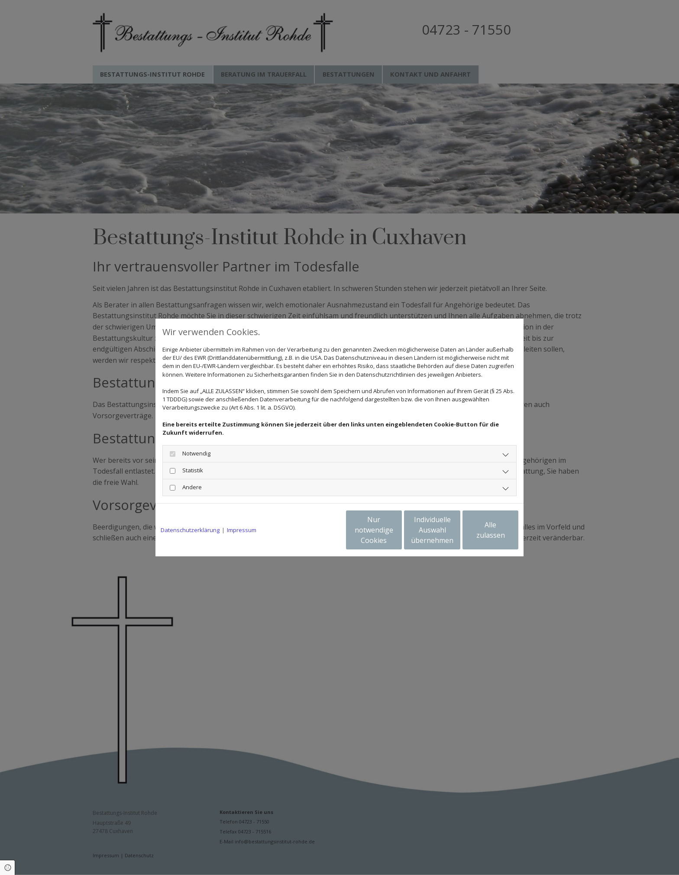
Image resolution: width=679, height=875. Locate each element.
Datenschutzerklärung (190, 530)
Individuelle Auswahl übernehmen (396, 530)
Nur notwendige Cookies (313, 530)
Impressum (241, 530)
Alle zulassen (478, 530)
